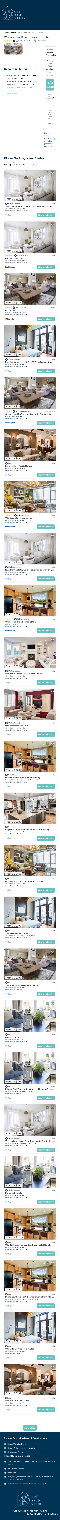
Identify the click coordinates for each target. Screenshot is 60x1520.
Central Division (29, 33)
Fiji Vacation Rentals (16, 1452)
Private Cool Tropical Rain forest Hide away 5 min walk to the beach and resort (28, 1090)
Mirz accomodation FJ (15, 1037)
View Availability (45, 215)
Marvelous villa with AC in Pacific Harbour (24, 881)
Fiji (19, 33)
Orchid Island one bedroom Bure (20, 621)
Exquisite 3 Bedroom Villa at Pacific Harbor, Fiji (27, 829)
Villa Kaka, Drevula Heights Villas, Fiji (22, 985)
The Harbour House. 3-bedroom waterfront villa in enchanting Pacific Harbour (29, 1142)
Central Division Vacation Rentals (21, 1448)
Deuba (40, 33)
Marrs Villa (10, 310)
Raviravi (20, 990)
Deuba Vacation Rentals (17, 1444)
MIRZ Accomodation (14, 258)
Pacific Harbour (22, 211)
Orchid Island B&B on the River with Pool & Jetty (28, 414)
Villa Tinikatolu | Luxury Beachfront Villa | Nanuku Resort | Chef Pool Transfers (28, 1246)
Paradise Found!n (13, 1193)
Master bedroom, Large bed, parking (22, 777)
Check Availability (50, 84)
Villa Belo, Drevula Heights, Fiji (19, 1348)
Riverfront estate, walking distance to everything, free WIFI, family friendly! (29, 571)
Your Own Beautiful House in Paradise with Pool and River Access (30, 207)
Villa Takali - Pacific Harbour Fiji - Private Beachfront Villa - (24, 674)
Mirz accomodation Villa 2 (17, 725)
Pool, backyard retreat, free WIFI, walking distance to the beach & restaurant (29, 363)
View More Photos (13, 49)
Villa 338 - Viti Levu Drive (17, 1400)
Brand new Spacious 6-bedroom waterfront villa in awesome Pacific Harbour (29, 1298)
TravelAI (42, 1511)
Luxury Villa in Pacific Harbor (18, 466)
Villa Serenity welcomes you (18, 518)
